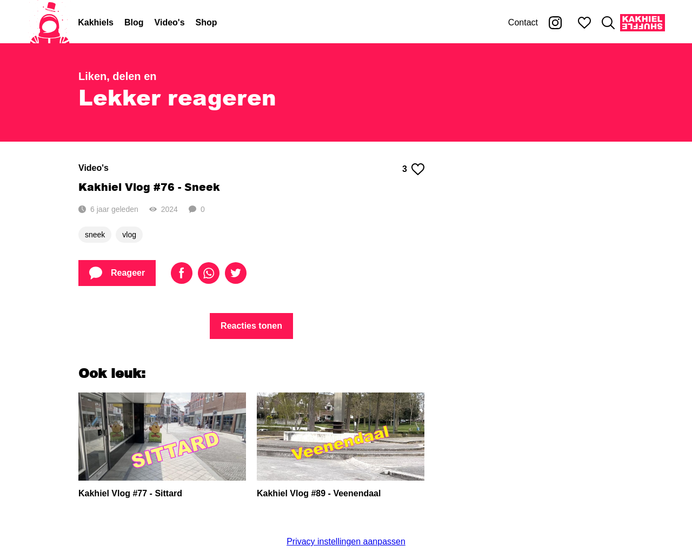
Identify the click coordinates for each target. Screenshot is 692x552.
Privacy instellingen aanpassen (346, 541)
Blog (134, 22)
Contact (523, 22)
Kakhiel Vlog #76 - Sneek (149, 186)
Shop (206, 22)
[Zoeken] (608, 22)
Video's (170, 22)
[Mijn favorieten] (584, 22)
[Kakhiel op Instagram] (555, 22)
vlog (129, 234)
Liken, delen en (117, 76)
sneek (95, 234)
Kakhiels (96, 22)
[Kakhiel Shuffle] (642, 22)
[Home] (49, 22)
